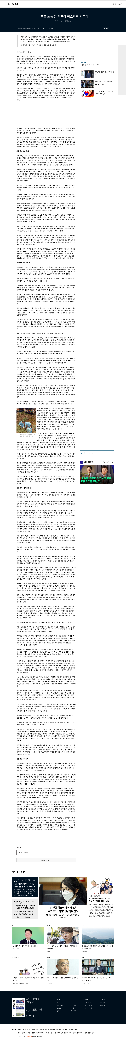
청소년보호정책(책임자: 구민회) (70, 1029)
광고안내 (102, 1005)
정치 (58, 999)
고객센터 (43, 1029)
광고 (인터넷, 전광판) (29, 1029)
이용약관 (48, 1029)
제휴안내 (37, 1029)
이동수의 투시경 (87, 65)
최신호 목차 (88, 1002)
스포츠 (59, 1008)
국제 (72, 1002)
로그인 (120, 4)
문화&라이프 (60, 1005)
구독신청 (102, 1002)
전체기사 (73, 1011)
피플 (72, 1008)
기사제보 (102, 999)
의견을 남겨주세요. (23, 852)
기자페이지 (88, 1008)
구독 (98, 65)
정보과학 (73, 1005)
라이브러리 (88, 1005)
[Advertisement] (41, 113)
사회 (58, 1002)
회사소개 (20, 1029)
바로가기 (106, 462)
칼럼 (58, 1011)
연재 (86, 999)
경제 (72, 999)
